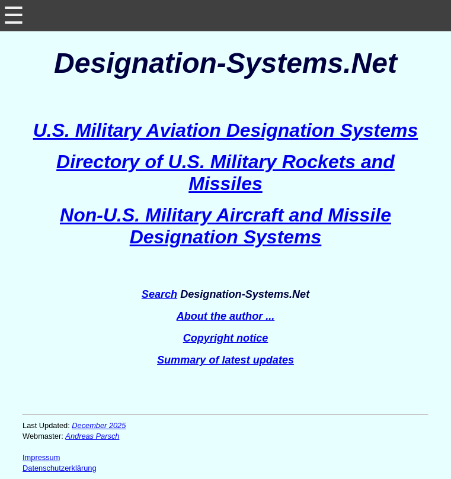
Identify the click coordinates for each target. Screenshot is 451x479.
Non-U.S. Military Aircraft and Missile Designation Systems (225, 225)
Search (159, 294)
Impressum (41, 457)
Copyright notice (225, 338)
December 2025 (99, 425)
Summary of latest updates (225, 360)
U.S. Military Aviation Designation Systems (225, 130)
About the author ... (226, 316)
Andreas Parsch (92, 436)
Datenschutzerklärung (59, 468)
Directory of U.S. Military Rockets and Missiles (225, 172)
